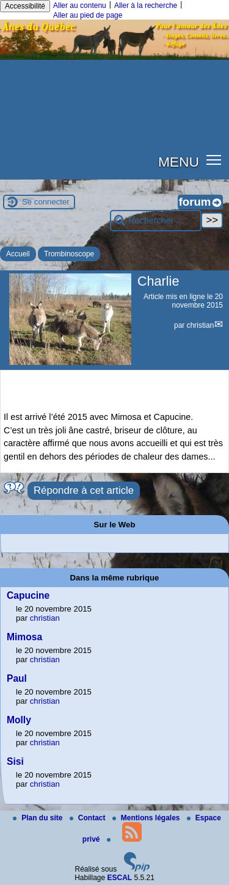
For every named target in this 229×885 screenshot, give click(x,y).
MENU (178, 162)
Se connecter (46, 201)
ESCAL (120, 877)
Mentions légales (147, 818)
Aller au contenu (79, 5)
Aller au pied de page (87, 15)
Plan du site (39, 818)
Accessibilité (25, 6)
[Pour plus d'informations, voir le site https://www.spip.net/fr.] (136, 869)
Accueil (18, 254)
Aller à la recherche (145, 5)
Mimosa (24, 637)
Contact (88, 818)
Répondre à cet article (84, 490)
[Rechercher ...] (156, 220)
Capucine (28, 595)
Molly (19, 720)
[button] (214, 159)
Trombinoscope (69, 254)
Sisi (15, 761)
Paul (17, 678)
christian (200, 325)
